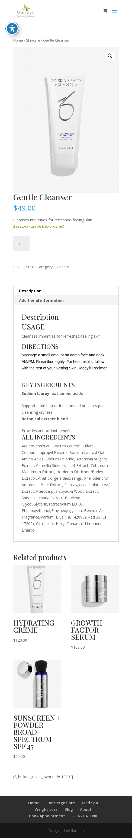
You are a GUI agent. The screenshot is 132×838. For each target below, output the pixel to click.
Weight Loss (46, 809)
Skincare (33, 40)
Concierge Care (60, 802)
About (86, 809)
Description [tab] (30, 290)
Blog (69, 809)
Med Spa (90, 802)
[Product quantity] (21, 244)
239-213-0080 (84, 815)
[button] (110, 56)
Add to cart (58, 243)
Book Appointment (47, 815)
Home (18, 40)
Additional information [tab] (41, 300)
